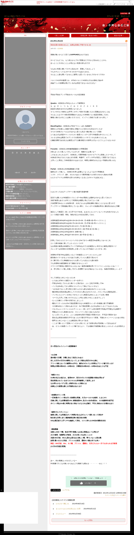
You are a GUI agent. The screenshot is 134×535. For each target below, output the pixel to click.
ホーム (6, 16)
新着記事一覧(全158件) (89, 35)
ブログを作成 (120, 4)
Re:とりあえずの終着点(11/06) (26, 217)
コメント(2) (109, 495)
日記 (12, 16)
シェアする (65, 490)
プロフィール (20, 16)
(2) (90, 45)
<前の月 (17, 172)
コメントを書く (120, 495)
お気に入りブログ (25, 181)
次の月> (33, 172)
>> (103, 4)
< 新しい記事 (59, 35)
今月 (25, 172)
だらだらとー (61, 514)
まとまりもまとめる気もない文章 (68, 509)
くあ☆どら (9, 244)
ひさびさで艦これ (62, 504)
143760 (123, 13)
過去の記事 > (119, 35)
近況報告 (60, 48)
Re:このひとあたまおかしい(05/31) (27, 224)
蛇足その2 (19, 244)
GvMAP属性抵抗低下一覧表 (15, 206)
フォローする (25, 141)
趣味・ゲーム (8, 4)
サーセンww (10, 217)
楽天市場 (130, 4)
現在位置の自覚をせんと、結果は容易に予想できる (69, 45)
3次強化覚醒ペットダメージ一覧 (17, 208)
